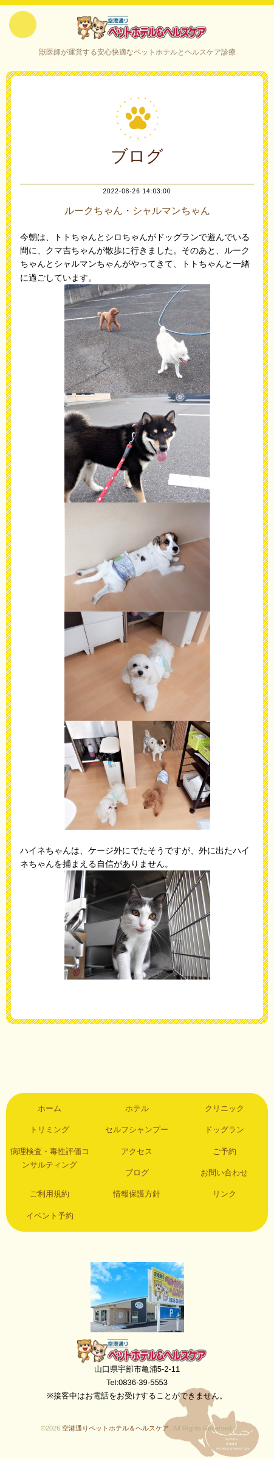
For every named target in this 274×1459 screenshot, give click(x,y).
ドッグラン (224, 1129)
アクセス (136, 1151)
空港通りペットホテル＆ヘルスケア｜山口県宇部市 (137, 27)
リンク (224, 1193)
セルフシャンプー (136, 1129)
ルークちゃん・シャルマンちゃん (137, 210)
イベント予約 (50, 1215)
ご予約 (224, 1151)
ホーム (49, 1108)
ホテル (137, 1108)
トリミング (49, 1129)
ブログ (137, 1172)
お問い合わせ (224, 1172)
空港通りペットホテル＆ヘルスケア (137, 1350)
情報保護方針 (136, 1193)
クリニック (224, 1108)
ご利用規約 (49, 1193)
